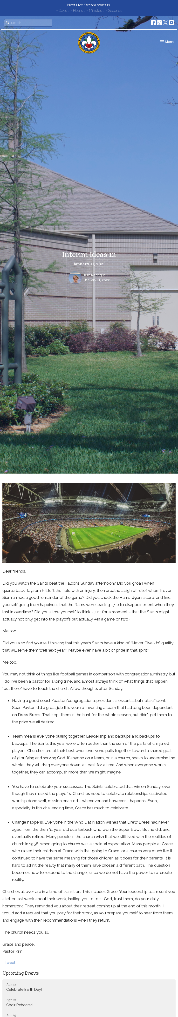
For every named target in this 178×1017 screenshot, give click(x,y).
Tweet (10, 962)
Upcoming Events (20, 973)
